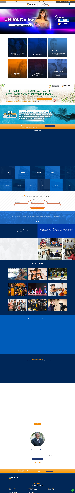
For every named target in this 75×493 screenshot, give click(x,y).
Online (54, 1)
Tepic (44, 1)
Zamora (51, 1)
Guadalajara (18, 1)
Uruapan (47, 1)
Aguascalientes (10, 1)
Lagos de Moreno (23, 1)
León (32, 1)
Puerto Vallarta (36, 1)
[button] (50, 126)
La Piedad (28, 1)
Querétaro (40, 1)
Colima (14, 1)
